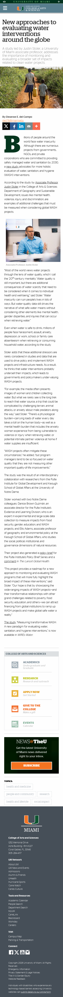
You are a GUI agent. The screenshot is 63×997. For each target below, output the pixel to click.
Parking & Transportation (20, 940)
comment (10, 561)
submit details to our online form (36, 992)
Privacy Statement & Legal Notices (24, 973)
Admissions (14, 871)
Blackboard (14, 918)
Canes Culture (15, 889)
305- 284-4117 (15, 853)
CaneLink (13, 915)
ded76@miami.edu (13, 120)
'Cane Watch (14, 885)
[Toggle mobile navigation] (5, 8)
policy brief (46, 553)
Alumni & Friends (17, 875)
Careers (12, 925)
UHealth (12, 878)
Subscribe (31, 765)
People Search (15, 904)
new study (12, 166)
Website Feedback (16, 979)
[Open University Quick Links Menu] (59, 2)
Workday (12, 922)
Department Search (18, 908)
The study (10, 622)
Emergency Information (19, 969)
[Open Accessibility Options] (4, 2)
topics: (8, 781)
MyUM (11, 911)
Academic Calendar (18, 901)
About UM (13, 864)
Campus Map (15, 936)
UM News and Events (18, 868)
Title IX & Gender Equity (19, 976)
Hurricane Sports (16, 882)
